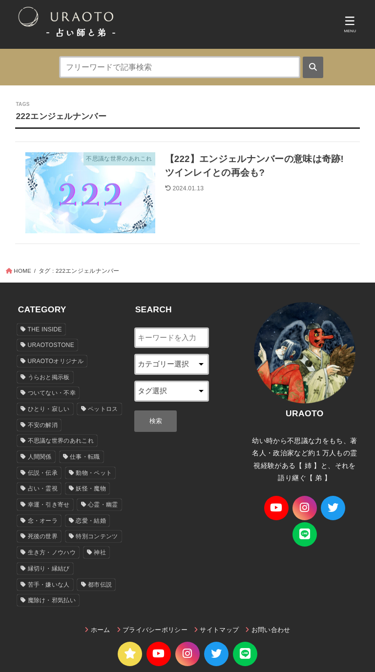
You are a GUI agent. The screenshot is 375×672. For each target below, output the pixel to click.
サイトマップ (219, 630)
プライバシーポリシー (155, 630)
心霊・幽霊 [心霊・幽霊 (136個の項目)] (103, 505)
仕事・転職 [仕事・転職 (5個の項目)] (85, 457)
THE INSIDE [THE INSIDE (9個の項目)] (45, 329)
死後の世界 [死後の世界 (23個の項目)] (43, 537)
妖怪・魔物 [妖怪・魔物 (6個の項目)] (91, 489)
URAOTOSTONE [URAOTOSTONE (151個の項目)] (51, 346)
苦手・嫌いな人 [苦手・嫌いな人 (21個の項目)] (49, 585)
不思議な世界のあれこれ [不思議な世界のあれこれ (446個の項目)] (61, 441)
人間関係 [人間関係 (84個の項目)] (40, 457)
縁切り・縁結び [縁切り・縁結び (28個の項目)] (49, 569)
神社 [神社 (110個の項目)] (100, 553)
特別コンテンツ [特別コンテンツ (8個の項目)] (97, 537)
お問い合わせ (271, 630)
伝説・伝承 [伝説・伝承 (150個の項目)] (43, 473)
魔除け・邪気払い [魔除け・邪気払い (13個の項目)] (52, 601)
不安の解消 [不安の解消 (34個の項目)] (43, 425)
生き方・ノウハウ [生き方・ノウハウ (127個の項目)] (52, 553)
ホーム (100, 630)
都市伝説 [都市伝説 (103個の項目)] (100, 585)
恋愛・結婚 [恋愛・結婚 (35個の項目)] (91, 521)
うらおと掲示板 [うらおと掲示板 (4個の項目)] (49, 377)
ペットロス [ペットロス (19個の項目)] (103, 410)
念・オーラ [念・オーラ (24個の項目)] (43, 521)
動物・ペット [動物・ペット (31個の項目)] (94, 473)
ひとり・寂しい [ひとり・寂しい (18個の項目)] (49, 410)
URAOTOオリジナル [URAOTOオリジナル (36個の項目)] (55, 362)
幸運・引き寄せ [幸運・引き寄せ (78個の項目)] (49, 505)
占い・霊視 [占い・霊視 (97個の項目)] (43, 489)
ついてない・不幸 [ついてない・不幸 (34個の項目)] (52, 393)
